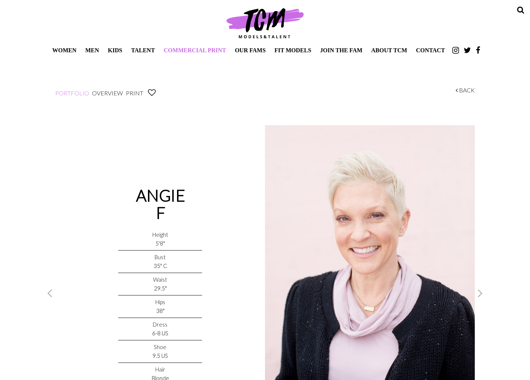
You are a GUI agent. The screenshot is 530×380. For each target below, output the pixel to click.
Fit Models (293, 50)
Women (64, 50)
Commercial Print (195, 50)
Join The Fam (341, 50)
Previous (49, 292)
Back (465, 90)
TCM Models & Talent (265, 22)
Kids (115, 50)
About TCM (389, 50)
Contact (430, 50)
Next (480, 292)
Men (92, 50)
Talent (143, 50)
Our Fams (250, 50)
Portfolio (72, 92)
